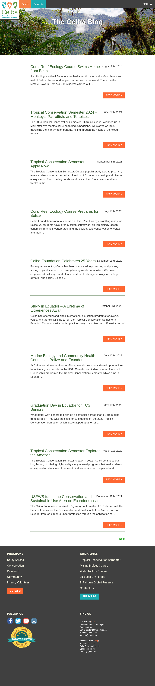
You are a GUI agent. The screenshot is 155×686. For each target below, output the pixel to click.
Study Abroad (15, 560)
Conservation (15, 565)
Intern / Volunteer (18, 582)
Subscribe (39, 4)
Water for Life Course (93, 571)
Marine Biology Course (94, 565)
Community (14, 576)
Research (13, 571)
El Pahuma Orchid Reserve (96, 582)
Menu (146, 4)
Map (93, 622)
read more (114, 95)
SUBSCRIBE (89, 596)
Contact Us (87, 588)
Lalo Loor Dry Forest (92, 576)
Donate (25, 4)
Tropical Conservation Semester (100, 560)
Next (122, 538)
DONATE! (15, 590)
